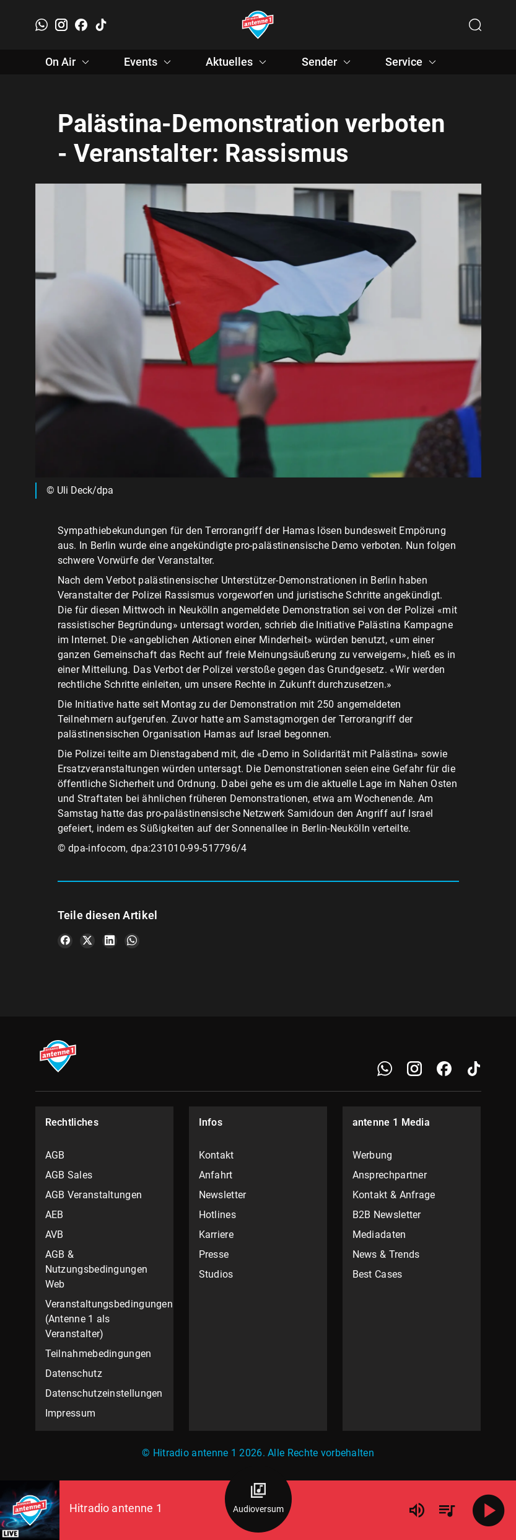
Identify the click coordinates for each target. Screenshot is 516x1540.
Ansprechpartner (389, 1175)
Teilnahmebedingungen (98, 1354)
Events (149, 62)
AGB (55, 1155)
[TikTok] (101, 25)
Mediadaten (379, 1234)
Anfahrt (216, 1175)
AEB (54, 1215)
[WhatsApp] (41, 25)
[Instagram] (61, 25)
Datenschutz (73, 1373)
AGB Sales (69, 1175)
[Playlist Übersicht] (447, 1510)
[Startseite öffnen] (258, 24)
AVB (54, 1234)
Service (412, 62)
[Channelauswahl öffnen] (475, 25)
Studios (216, 1274)
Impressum (70, 1413)
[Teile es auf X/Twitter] (87, 940)
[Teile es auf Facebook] (65, 940)
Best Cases (377, 1274)
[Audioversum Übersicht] (258, 1499)
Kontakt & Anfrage (393, 1195)
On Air (69, 62)
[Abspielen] (488, 1510)
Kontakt (216, 1155)
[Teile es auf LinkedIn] (109, 940)
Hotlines (217, 1215)
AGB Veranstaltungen (93, 1195)
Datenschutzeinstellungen (104, 1393)
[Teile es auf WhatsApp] (132, 940)
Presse (214, 1254)
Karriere (216, 1234)
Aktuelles (238, 62)
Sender (328, 62)
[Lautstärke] (417, 1510)
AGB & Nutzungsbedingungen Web (96, 1269)
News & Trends (386, 1254)
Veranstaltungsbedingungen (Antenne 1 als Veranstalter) (104, 1319)
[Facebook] (81, 25)
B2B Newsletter (386, 1215)
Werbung (372, 1155)
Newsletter (223, 1195)
